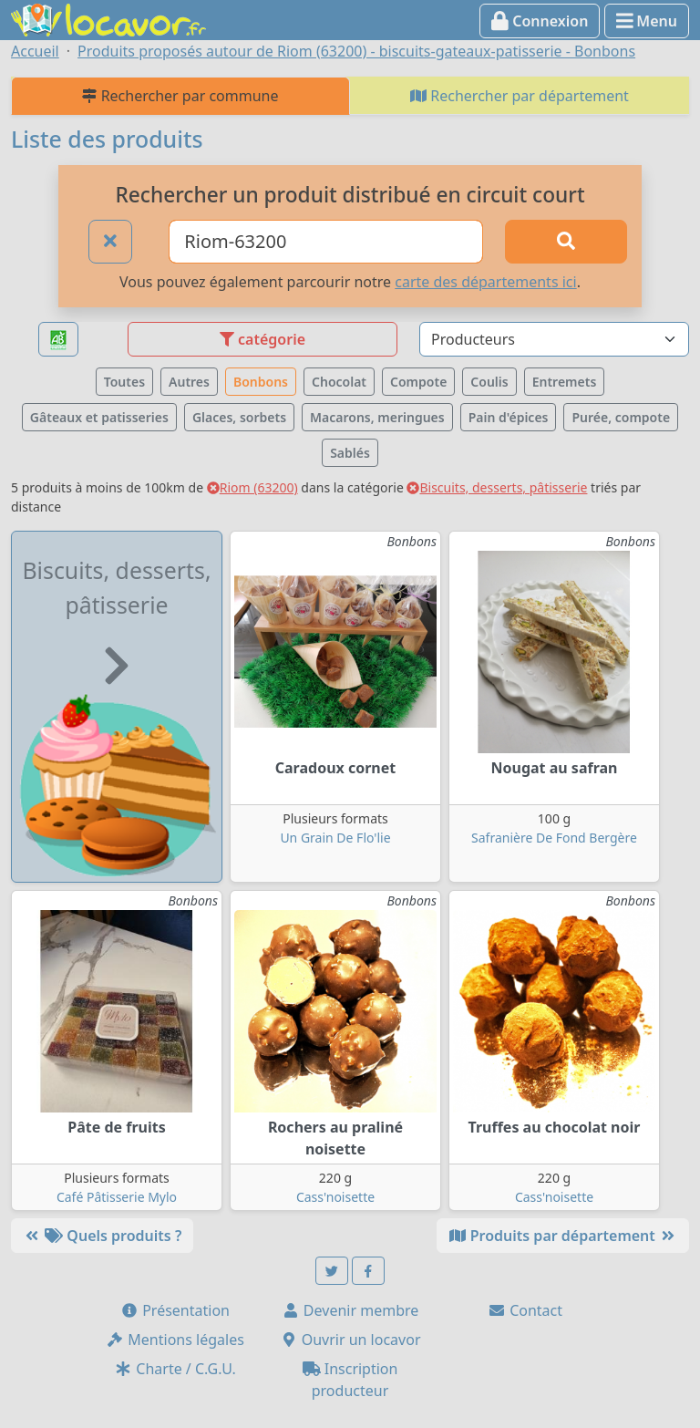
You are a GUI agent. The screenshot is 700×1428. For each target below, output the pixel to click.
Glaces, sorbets (239, 417)
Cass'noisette (335, 1197)
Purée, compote (620, 417)
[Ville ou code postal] (326, 242)
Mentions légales (175, 1340)
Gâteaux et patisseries (99, 417)
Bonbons (260, 381)
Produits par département (562, 1236)
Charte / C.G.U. (175, 1369)
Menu (646, 21)
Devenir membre (350, 1310)
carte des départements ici (485, 282)
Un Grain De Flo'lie (335, 837)
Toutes (124, 381)
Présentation (175, 1310)
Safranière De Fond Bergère (554, 837)
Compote (418, 381)
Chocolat (339, 381)
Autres (189, 381)
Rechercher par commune (180, 96)
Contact (525, 1310)
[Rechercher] (566, 242)
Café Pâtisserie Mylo (117, 1197)
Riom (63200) (252, 487)
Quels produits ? (102, 1236)
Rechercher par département (519, 96)
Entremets (564, 381)
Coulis (489, 381)
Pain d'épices (508, 417)
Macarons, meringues (377, 417)
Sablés (350, 452)
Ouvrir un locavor (350, 1340)
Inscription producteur (350, 1380)
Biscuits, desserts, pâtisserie (497, 487)
